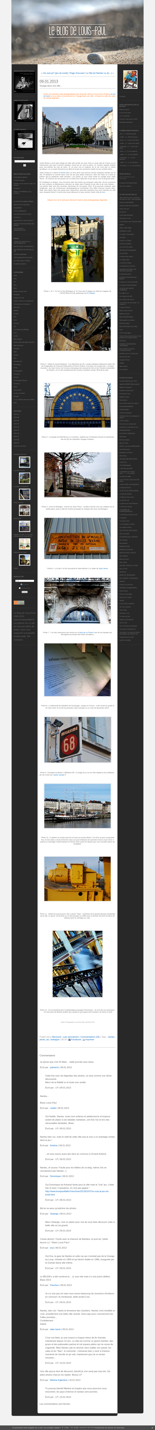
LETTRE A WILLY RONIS (22, 261)
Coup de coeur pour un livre (128, 119)
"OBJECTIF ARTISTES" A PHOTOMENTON (22, 242)
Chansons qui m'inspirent (22, 304)
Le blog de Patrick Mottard (127, 285)
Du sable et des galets (126, 234)
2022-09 (16, 417)
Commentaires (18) (90, 1037)
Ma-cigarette (123, 543)
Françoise (123, 146)
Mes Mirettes (123, 556)
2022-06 (16, 427)
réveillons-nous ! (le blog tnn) (128, 353)
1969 (15, 275)
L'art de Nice (123, 253)
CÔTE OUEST (124, 421)
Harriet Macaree (124, 449)
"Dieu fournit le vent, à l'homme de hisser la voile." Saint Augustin (130, 198)
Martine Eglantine (58, 1380)
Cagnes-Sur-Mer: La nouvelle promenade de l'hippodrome (23, 535)
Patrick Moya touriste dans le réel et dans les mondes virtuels (130, 336)
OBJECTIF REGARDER (127, 575)
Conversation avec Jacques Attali (130, 221)
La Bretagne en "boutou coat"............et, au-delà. (127, 472)
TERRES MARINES (20, 254)
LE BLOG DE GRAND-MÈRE (129, 491)
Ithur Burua (123, 456)
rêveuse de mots (124, 357)
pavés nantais (59, 775)
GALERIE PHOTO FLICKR (22, 214)
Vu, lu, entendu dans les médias (24, 399)
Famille (16, 313)
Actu (15, 278)
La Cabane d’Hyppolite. (21, 486)
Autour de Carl (124, 209)
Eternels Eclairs (124, 440)
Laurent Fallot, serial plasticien (129, 484)
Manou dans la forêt (125, 310)
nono (121, 329)
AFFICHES (17, 518)
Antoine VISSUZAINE (126, 202)
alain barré (55, 1329)
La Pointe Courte (19, 470)
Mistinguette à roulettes (127, 320)
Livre (15, 333)
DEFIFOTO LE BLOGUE (22, 204)
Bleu (15, 285)
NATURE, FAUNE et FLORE (128, 565)
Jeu (15, 326)
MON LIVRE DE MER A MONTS (24, 342)
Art (15, 282)
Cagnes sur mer (19, 298)
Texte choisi (17, 390)
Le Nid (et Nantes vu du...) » (100, 73)
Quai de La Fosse (86, 632)
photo (42, 1039)
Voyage (16, 396)
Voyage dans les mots (126, 637)
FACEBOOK (18, 208)
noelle (122, 137)
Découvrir (17, 307)
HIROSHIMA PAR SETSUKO (23, 257)
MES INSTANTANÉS (126, 317)
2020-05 (16, 443)
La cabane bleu (124, 259)
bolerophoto (123, 400)
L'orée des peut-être (125, 468)
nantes (111, 1037)
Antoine (54, 1145)
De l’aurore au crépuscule (127, 424)
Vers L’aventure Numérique (128, 626)
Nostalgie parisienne (126, 122)
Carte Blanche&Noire (20, 177)
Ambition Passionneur (126, 390)
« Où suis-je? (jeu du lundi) (54, 73)
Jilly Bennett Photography (127, 250)
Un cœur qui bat (124, 616)
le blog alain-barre (125, 274)
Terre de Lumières (125, 186)
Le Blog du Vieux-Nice (126, 497)
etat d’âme (122, 436)
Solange (54, 1213)
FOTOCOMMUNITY (20, 211)
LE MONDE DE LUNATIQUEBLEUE (125, 510)
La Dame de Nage (125, 263)
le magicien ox (124, 293)
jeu (47, 1039)
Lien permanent (71, 1037)
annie (122, 140)
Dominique (55, 1176)
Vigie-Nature (123, 366)
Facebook (75, 1039)
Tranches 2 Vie (124, 613)
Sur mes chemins (125, 607)
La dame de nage (125, 476)
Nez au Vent (123, 568)
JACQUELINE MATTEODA (128, 459)
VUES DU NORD (125, 640)
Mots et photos (18, 345)
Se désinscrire (24, 588)
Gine (121, 151)
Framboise (123, 157)
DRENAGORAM (124, 430)
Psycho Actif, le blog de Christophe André (127, 349)
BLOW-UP (122, 212)
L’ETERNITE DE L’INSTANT (128, 537)
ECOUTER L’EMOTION (127, 433)
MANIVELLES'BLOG (126, 549)
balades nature (124, 397)
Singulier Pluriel (124, 360)
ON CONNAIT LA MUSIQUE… (129, 578)
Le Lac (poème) (124, 116)
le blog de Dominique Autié (128, 183)
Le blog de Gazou (125, 487)
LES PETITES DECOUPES (128, 530)
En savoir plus (119, 1428)
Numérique (17, 364)
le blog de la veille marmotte (128, 282)
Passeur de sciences (126, 584)
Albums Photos (20, 454)
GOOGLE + (17, 217)
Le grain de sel (124, 500)
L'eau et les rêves (125, 112)
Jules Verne (103, 568)
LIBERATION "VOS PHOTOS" (23, 220)
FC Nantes (91, 293)
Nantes (16, 355)
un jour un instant (19, 393)
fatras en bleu (123, 443)
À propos (122, 96)
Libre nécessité (124, 533)
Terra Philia (123, 610)
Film (15, 317)
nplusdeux (122, 572)
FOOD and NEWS (125, 244)
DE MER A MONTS (20, 264)
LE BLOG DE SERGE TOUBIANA (126, 289)
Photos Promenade (125, 594)
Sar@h (121, 600)
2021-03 (16, 433)
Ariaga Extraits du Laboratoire (129, 205)
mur (103, 192)
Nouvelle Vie (18, 361)
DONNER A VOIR (125, 231)
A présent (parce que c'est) (128, 381)
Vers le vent (123, 623)
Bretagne (17, 294)
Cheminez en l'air (125, 218)
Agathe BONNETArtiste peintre (129, 384)
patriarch (54, 1067)
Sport (15, 387)
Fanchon (54, 1285)
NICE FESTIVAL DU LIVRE (128, 326)
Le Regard (122, 518)
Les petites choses (125, 527)
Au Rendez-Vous (124, 393)
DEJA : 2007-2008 (125, 228)
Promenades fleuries (20, 380)
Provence (17, 383)
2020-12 (16, 436)
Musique (16, 348)
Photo (16, 368)
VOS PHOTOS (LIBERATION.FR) (20, 229)
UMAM (121, 363)
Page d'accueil (77, 73)
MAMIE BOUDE (124, 546)
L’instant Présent (19, 180)
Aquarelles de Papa (20, 552)
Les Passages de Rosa (126, 524)
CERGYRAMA (124, 409)
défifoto (16, 310)
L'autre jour (123, 462)
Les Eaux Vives (124, 521)
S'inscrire (25, 584)
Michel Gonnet (124, 559)
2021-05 (16, 430)
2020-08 (16, 439)
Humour (16, 323)
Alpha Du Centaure (125, 387)
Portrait (16, 377)
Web (15, 402)
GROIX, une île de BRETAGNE (129, 446)
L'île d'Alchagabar (125, 465)
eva (121, 134)
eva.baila (122, 237)
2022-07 (16, 424)
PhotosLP (17, 188)
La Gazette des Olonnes (127, 266)
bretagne (55, 1039)
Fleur (15, 320)
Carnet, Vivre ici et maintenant (23, 301)
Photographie (18, 371)
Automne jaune (124, 109)
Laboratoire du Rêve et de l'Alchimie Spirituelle (127, 270)
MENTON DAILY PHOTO (127, 553)
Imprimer (88, 1039)
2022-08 (16, 420)
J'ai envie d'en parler (126, 247)
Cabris (16, 568)
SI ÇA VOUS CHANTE (126, 603)
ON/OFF (122, 581)
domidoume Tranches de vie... (129, 427)
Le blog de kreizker (125, 494)
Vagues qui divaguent (126, 619)
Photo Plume (123, 591)
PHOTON (122, 341)
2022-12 (16, 414)
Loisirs (16, 336)
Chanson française (125, 413)
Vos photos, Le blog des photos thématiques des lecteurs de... (129, 633)
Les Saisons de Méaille (21, 329)
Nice (15, 358)
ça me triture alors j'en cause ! (129, 403)
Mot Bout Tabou (124, 323)
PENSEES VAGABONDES (128, 588)
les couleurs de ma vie (126, 299)
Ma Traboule (123, 540)
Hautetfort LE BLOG (125, 452)
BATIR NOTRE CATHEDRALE (23, 246)
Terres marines (18, 502)
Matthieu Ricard (124, 314)
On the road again (125, 333)
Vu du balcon (123, 369)
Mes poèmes (18, 339)
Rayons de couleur (125, 597)
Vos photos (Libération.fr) (127, 629)
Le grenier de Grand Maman (128, 503)
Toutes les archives (20, 446)
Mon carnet (123, 562)
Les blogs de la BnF (125, 296)
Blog (15, 288)
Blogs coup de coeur (20, 291)
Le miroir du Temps (125, 506)
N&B (15, 352)
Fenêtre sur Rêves (125, 240)
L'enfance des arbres (126, 256)
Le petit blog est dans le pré (128, 514)
